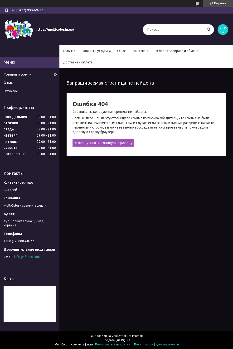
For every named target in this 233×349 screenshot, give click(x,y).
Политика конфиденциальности (156, 344)
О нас (121, 51)
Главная (69, 51)
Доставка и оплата (77, 62)
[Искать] (208, 29)
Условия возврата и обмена (176, 51)
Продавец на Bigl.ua (116, 340)
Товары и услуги (95, 51)
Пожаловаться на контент (113, 344)
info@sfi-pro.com (27, 257)
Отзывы (11, 91)
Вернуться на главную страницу (105, 143)
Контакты (140, 51)
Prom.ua (138, 335)
